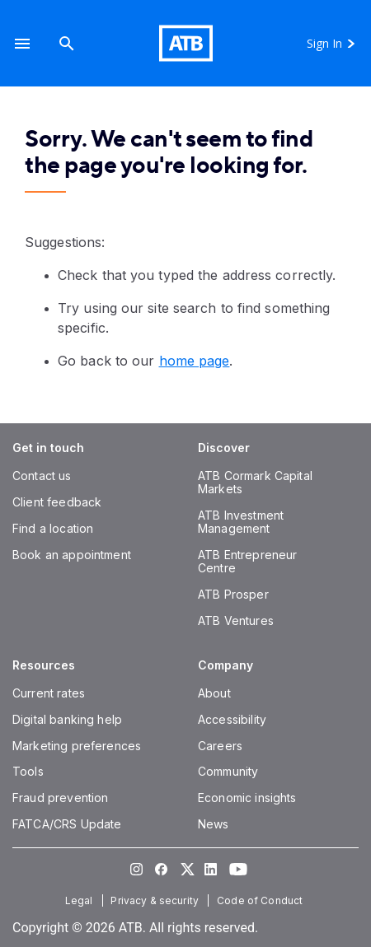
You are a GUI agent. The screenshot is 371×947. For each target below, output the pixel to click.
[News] (213, 824)
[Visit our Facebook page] (160, 868)
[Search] (67, 43)
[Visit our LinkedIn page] (210, 868)
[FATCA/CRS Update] (66, 824)
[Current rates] (48, 693)
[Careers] (220, 746)
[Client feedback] (56, 502)
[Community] (228, 771)
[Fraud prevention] (60, 798)
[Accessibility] (232, 719)
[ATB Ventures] (236, 620)
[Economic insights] (247, 798)
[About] (214, 693)
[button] (22, 43)
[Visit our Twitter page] (185, 868)
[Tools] (28, 771)
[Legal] (81, 900)
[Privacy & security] (156, 900)
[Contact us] (42, 476)
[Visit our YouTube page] (235, 868)
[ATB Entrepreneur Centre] (247, 561)
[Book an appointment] (71, 555)
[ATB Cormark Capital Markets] (255, 482)
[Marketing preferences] (76, 746)
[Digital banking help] (67, 719)
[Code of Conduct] (261, 900)
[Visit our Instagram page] (136, 868)
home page (194, 360)
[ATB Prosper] (233, 594)
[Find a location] (52, 528)
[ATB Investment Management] (241, 521)
